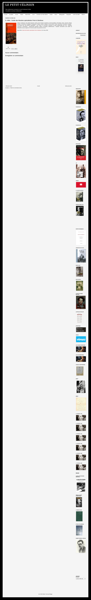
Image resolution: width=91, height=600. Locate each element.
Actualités (11, 14)
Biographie (68, 14)
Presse (16, 14)
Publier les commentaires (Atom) (16, 87)
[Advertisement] (82, 23)
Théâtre (21, 14)
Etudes (51, 14)
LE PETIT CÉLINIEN (19, 5)
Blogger (51, 594)
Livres (33, 14)
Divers (56, 14)
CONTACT (78, 30)
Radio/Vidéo (27, 14)
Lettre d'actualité (76, 14)
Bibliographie (61, 14)
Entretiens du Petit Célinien (42, 14)
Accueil (5, 14)
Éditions (83, 14)
